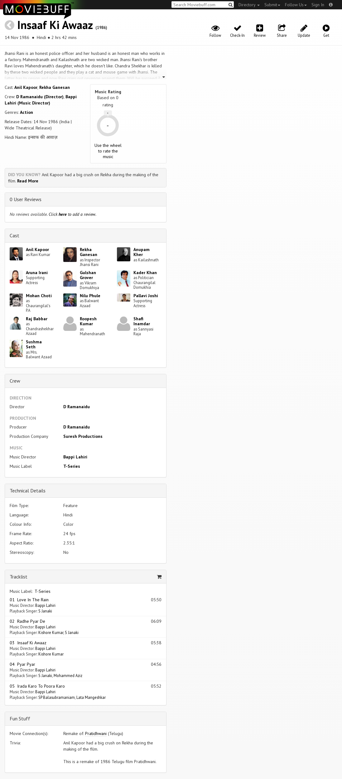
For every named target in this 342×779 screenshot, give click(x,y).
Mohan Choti (39, 295)
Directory (249, 4)
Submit (272, 4)
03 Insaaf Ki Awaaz (28, 643)
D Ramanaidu (76, 406)
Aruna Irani (37, 272)
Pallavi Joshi (145, 295)
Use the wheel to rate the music (108, 151)
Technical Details (28, 490)
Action (26, 112)
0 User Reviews (25, 199)
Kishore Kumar (50, 632)
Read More (27, 181)
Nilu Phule (90, 295)
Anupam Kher (141, 252)
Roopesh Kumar (88, 321)
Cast (14, 235)
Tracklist (18, 576)
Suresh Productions (83, 436)
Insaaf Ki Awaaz (55, 24)
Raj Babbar (36, 319)
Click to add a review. (72, 214)
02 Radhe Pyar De (27, 621)
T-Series (71, 466)
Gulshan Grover (88, 275)
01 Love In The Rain (29, 599)
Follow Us (296, 4)
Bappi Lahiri (75, 457)
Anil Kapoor (25, 87)
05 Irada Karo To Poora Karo (37, 686)
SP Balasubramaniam (56, 697)
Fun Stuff (20, 718)
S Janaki (45, 610)
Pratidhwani (96, 733)
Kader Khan (145, 272)
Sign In (317, 4)
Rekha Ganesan (54, 87)
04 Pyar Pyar (22, 664)
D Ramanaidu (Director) (40, 96)
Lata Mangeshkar (91, 697)
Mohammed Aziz (68, 675)
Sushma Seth (34, 344)
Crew (15, 381)
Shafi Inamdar (141, 321)
